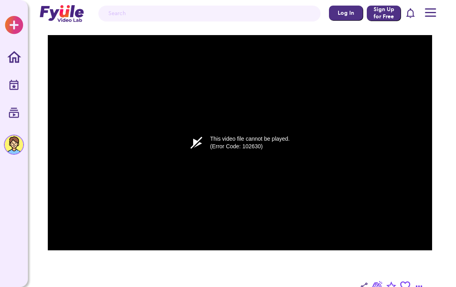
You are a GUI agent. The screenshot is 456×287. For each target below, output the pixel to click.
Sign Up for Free (384, 13)
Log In (346, 13)
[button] (411, 14)
